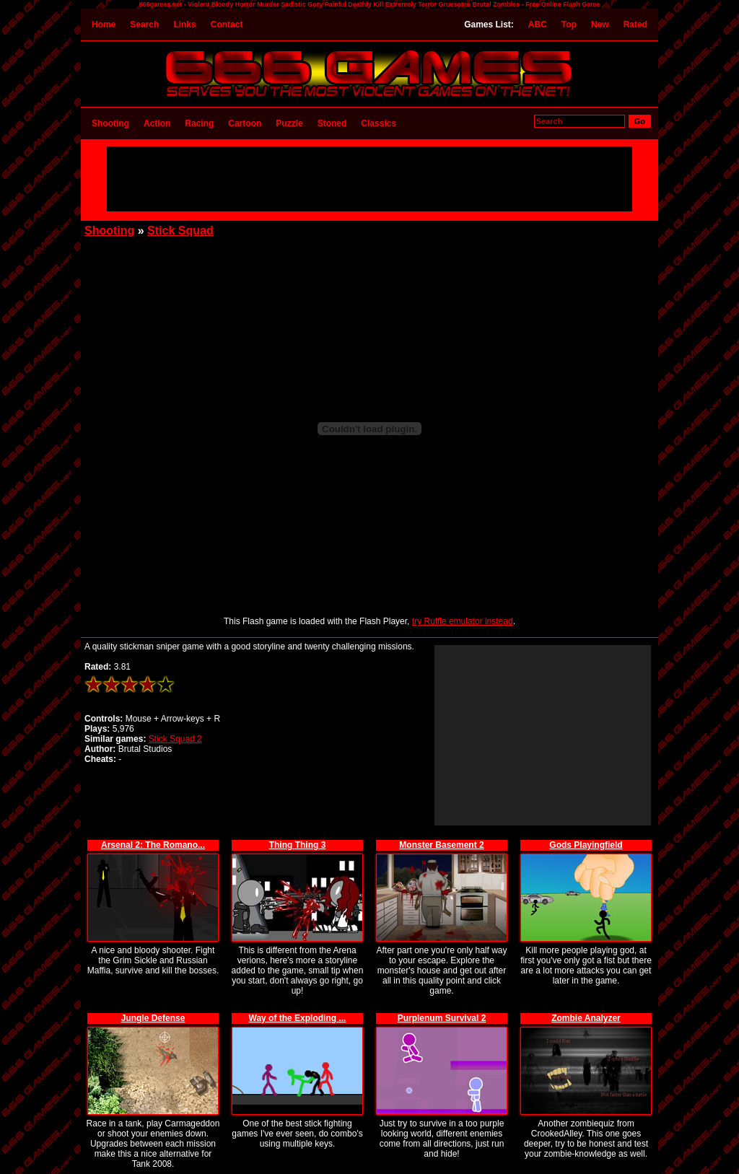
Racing (199, 123)
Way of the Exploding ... (297, 1018)
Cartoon (244, 123)
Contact (227, 24)
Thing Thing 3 (297, 845)
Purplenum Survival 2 (442, 1018)
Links (184, 24)
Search (144, 24)
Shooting (110, 123)
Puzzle (289, 123)
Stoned (332, 123)
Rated (635, 24)
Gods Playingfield (585, 845)
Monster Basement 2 (441, 845)
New (600, 24)
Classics (378, 123)
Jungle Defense (153, 1018)
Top (569, 24)
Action (157, 123)
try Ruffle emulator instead (462, 621)
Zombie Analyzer (586, 1018)
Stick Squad (180, 230)
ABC (537, 24)
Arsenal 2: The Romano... (153, 845)
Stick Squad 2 (175, 739)
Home (103, 24)
